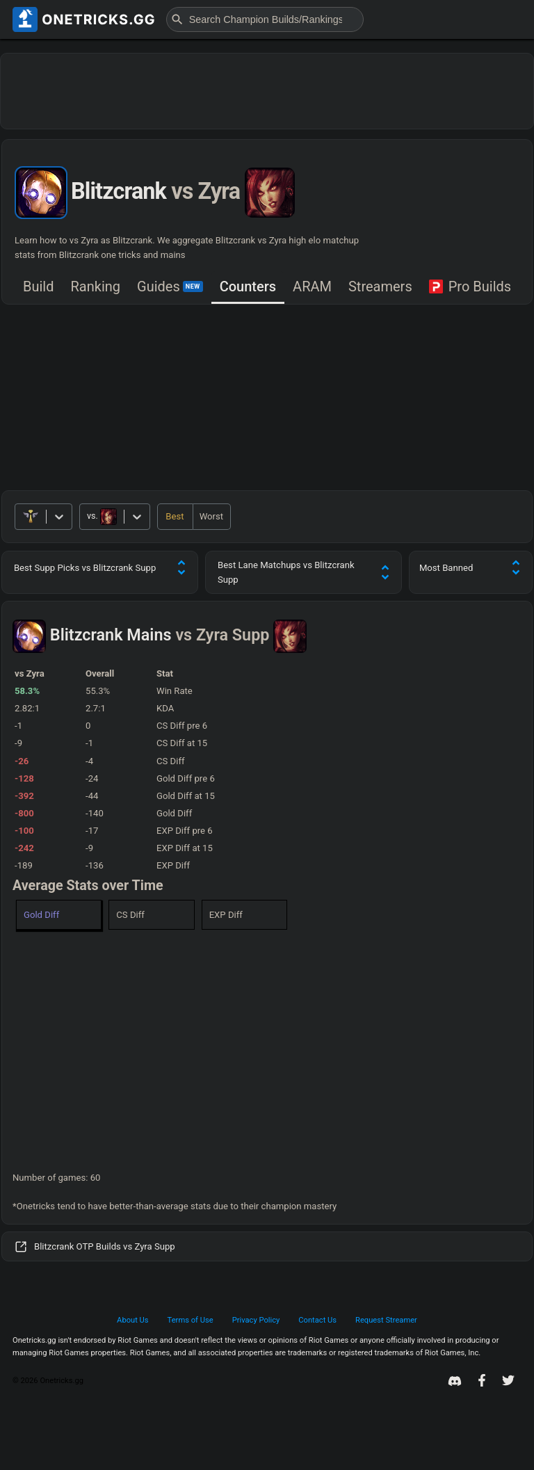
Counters (248, 286)
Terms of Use (190, 1320)
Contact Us (317, 1320)
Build (38, 286)
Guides (170, 286)
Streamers (380, 286)
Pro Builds (470, 286)
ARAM (312, 286)
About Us (132, 1320)
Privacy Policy (256, 1320)
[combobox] (88, 517)
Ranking (96, 286)
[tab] (39, 287)
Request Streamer (386, 1320)
